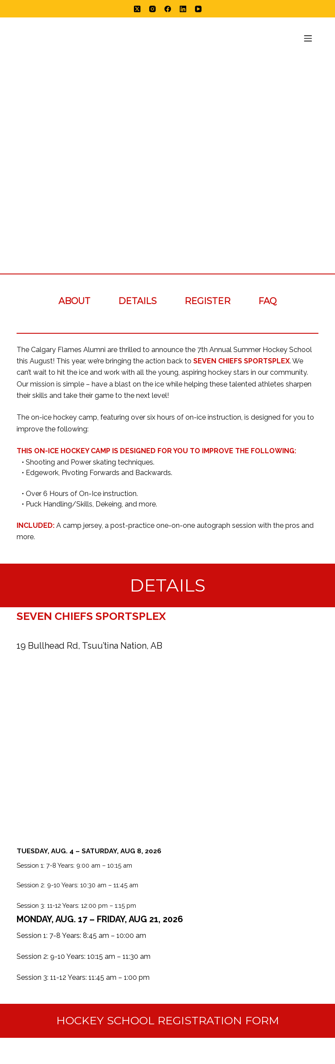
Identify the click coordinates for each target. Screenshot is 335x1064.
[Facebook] (167, 9)
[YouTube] (198, 9)
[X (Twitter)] (137, 9)
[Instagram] (152, 9)
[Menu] (308, 38)
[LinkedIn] (183, 9)
